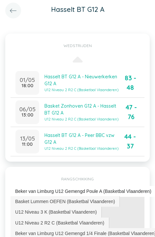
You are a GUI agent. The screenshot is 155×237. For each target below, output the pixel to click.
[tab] (65, 201)
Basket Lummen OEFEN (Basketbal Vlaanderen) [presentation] (65, 201)
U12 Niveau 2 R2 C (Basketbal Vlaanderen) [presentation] (59, 222)
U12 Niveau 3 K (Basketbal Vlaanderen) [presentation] (56, 212)
